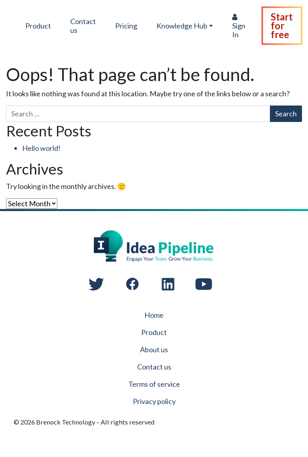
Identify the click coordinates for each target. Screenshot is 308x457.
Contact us (83, 26)
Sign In (239, 26)
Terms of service (154, 384)
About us (154, 349)
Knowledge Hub (182, 25)
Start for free (283, 25)
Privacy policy (154, 401)
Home (154, 315)
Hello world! (41, 148)
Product (38, 25)
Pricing (127, 25)
